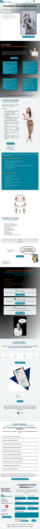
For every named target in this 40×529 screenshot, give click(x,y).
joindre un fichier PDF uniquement (21, 519)
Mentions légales (30, 524)
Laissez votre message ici (19, 511)
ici (22, 161)
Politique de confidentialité (12, 526)
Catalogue (13, 524)
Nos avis (18, 524)
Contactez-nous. (29, 95)
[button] (2, 410)
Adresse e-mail (17, 501)
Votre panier (30, 526)
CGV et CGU (23, 524)
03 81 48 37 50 (28, 1)
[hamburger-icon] (23, 1)
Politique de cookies (23, 526)
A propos (8, 524)
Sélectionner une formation (19, 506)
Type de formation (30, 506)
